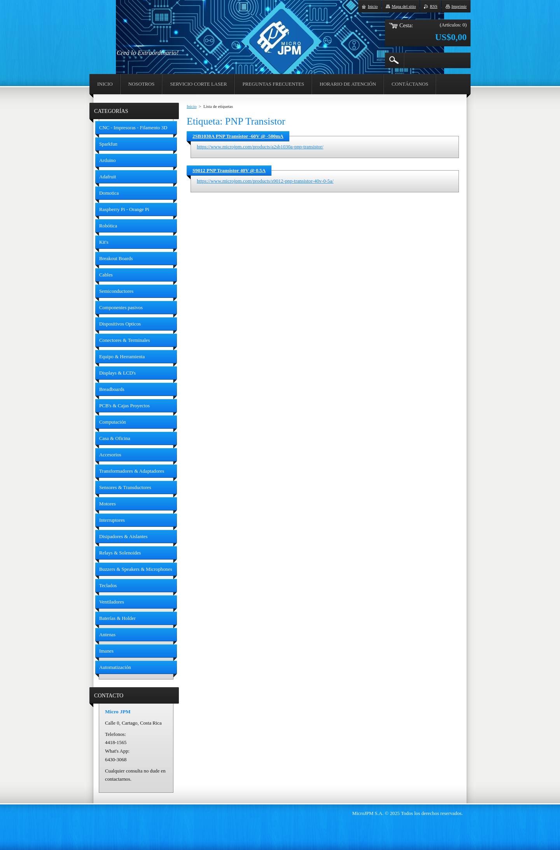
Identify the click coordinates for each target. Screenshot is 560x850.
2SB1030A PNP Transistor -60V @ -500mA (238, 136)
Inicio (191, 106)
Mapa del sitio (404, 6)
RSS (433, 6)
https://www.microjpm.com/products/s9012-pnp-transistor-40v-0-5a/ (265, 181)
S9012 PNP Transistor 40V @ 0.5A (229, 170)
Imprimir (459, 6)
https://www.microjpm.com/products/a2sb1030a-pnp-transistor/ (260, 147)
